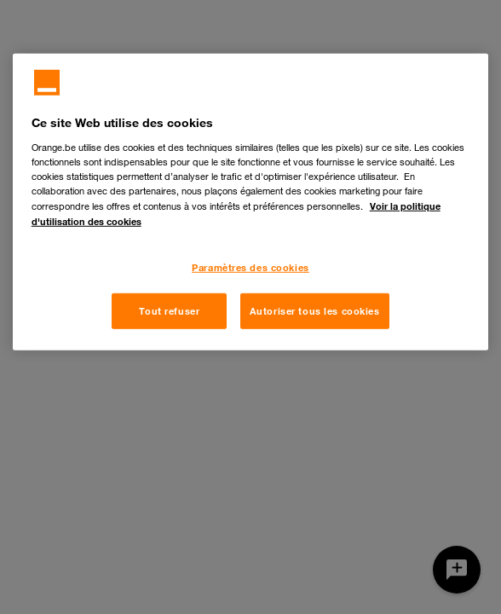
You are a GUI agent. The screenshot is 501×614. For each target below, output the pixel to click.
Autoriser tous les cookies (315, 310)
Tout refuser (169, 310)
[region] (251, 202)
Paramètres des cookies (250, 267)
